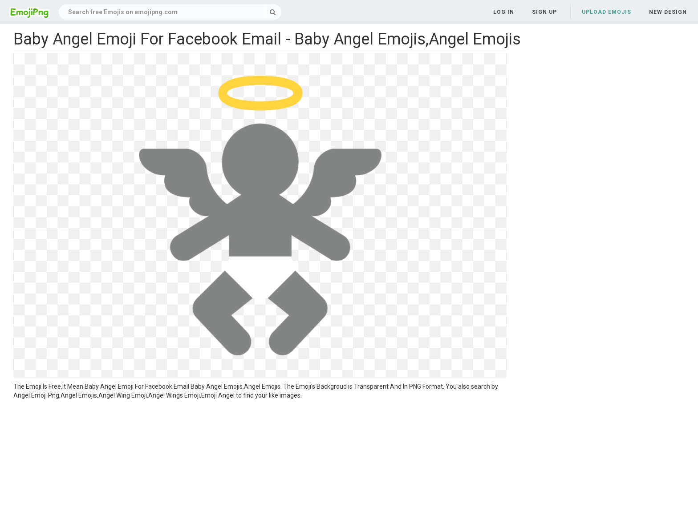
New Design (668, 12)
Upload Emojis (606, 12)
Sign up (544, 12)
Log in (503, 12)
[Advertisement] (260, 466)
